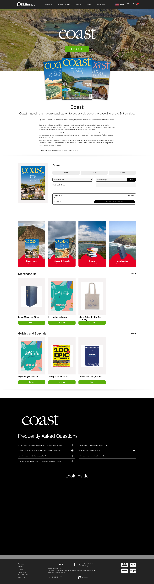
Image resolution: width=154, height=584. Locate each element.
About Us (21, 564)
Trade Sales (21, 578)
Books (89, 4)
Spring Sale (100, 4)
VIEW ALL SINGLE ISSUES (114, 202)
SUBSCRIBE (77, 49)
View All (133, 274)
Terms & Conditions (24, 575)
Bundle (122, 173)
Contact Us (21, 569)
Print (66, 173)
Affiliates (20, 567)
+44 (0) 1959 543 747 (55, 577)
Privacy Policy (22, 572)
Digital (94, 173)
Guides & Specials (64, 4)
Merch (78, 4)
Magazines (48, 4)
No (131, 180)
